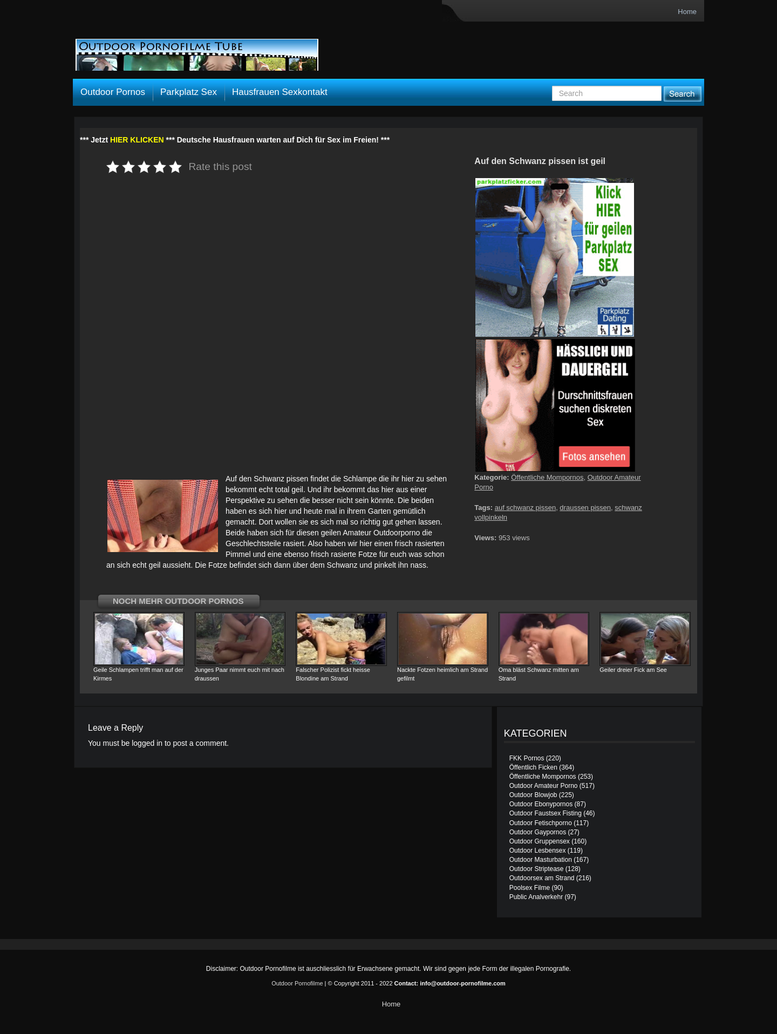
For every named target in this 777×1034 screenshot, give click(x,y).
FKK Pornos (526, 758)
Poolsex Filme (529, 888)
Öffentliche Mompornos (547, 477)
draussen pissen (585, 508)
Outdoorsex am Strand (542, 878)
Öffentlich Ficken (533, 767)
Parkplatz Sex (188, 92)
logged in (147, 743)
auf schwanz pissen (525, 508)
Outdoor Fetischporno (540, 823)
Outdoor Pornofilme (297, 983)
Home (687, 12)
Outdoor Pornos (112, 92)
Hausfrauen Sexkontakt (280, 92)
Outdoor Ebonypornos (540, 804)
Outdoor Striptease (536, 869)
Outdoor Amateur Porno (543, 786)
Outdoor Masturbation (540, 859)
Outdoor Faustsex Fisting (545, 813)
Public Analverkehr (536, 897)
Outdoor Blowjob (533, 795)
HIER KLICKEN (137, 139)
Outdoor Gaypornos (537, 832)
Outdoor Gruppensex (539, 841)
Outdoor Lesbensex (537, 850)
